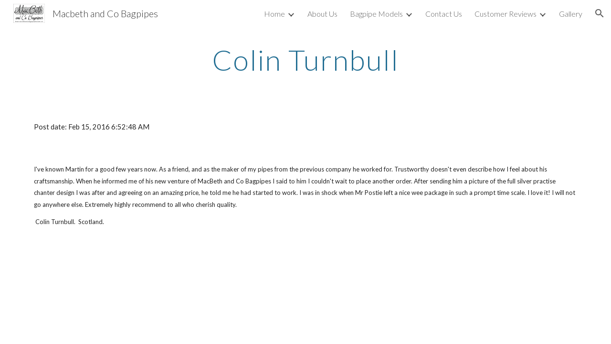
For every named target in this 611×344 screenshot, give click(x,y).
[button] (599, 13)
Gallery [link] (570, 13)
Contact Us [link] (443, 13)
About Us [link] (322, 13)
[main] (305, 59)
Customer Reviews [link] (505, 13)
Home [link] (274, 13)
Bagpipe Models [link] (376, 13)
